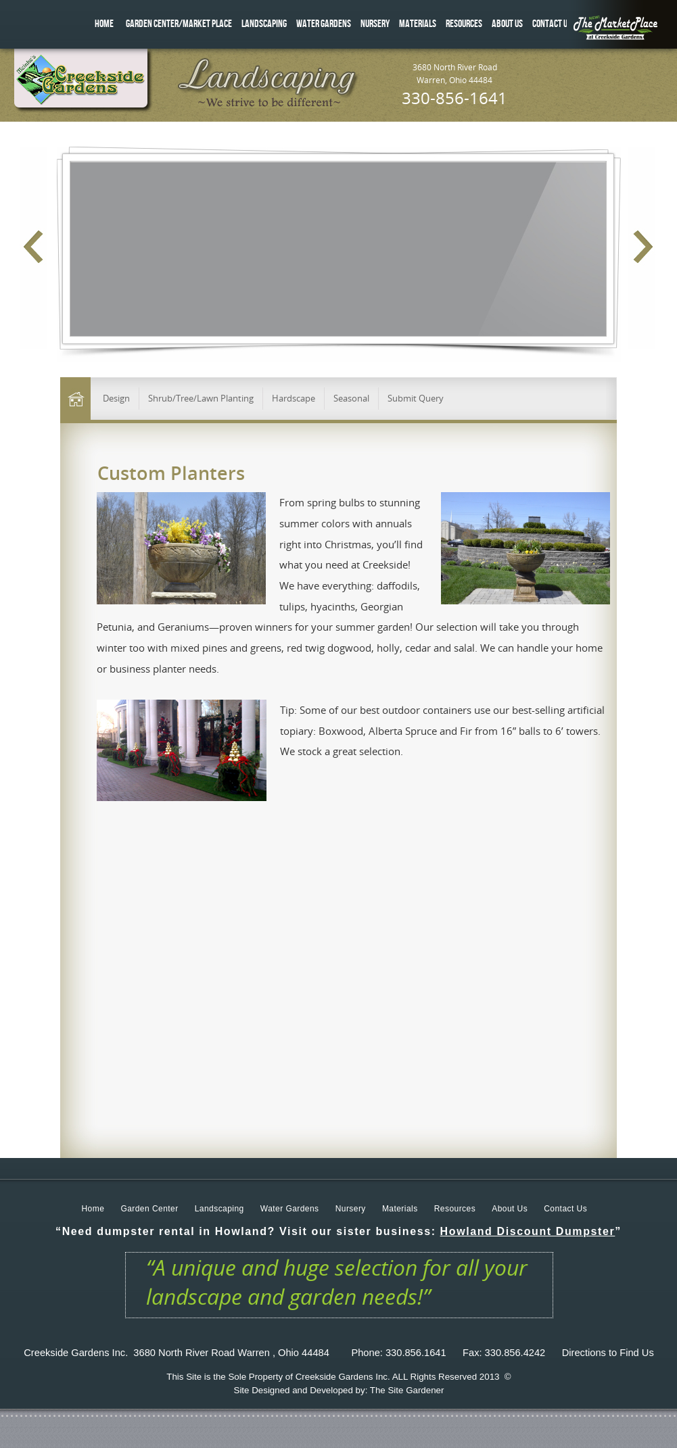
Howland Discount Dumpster (527, 1231)
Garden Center (149, 1208)
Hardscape (293, 398)
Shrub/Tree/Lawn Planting (201, 398)
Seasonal (351, 398)
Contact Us (565, 1208)
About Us (510, 1208)
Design (116, 398)
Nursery (350, 1208)
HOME (104, 24)
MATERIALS (417, 24)
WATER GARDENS (323, 24)
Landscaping (219, 1208)
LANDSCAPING (264, 24)
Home (93, 1208)
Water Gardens (289, 1208)
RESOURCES (464, 24)
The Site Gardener (407, 1390)
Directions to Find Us (608, 1352)
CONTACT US (551, 24)
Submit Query (416, 398)
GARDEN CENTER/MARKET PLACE (179, 24)
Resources (454, 1208)
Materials (400, 1208)
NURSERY (375, 24)
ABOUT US (507, 24)
